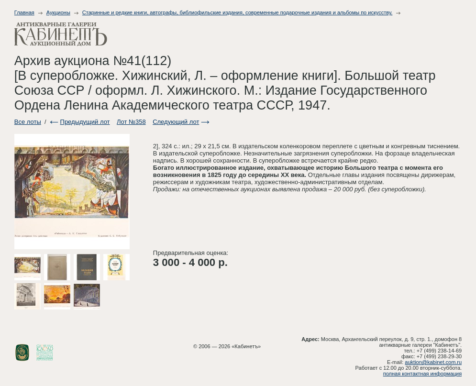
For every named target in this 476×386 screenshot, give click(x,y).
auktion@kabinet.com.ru (433, 362)
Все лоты (27, 121)
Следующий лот (176, 121)
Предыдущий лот (85, 121)
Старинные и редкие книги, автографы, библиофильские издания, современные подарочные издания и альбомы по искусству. (237, 12)
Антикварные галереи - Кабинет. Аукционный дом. (60, 34)
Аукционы (58, 12)
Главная (24, 12)
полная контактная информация (422, 373)
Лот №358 (131, 121)
